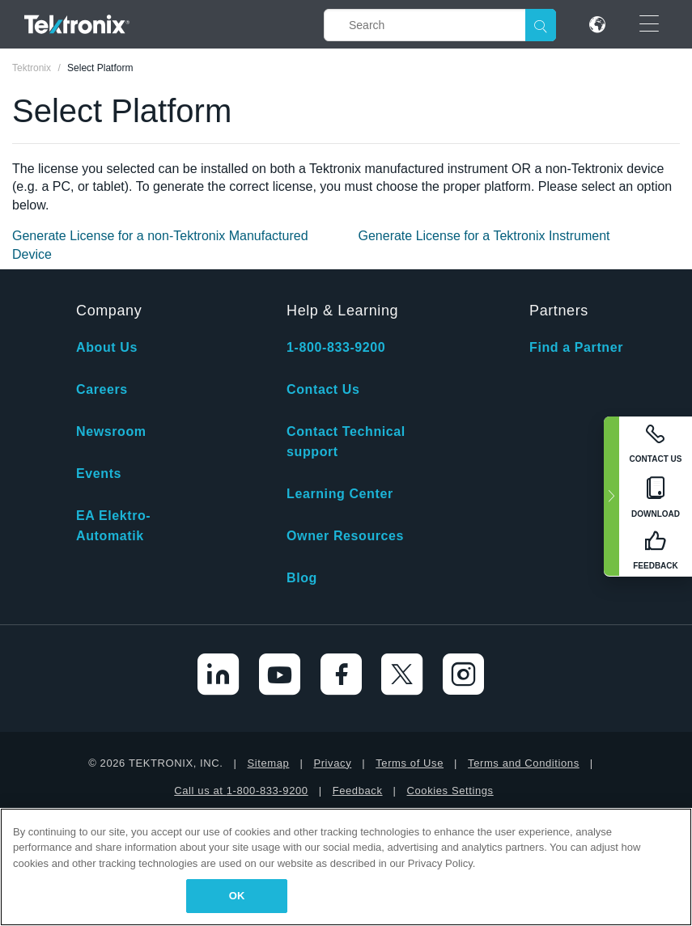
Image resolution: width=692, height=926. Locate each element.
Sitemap (269, 763)
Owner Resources (345, 536)
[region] (346, 867)
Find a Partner (576, 347)
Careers (102, 389)
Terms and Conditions (523, 763)
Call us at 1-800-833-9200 (241, 790)
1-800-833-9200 (336, 347)
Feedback (358, 790)
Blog (302, 578)
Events (98, 473)
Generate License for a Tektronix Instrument (484, 236)
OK (237, 896)
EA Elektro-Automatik (113, 526)
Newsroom (111, 431)
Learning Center (340, 494)
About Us (107, 347)
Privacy (332, 763)
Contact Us (323, 389)
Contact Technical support (346, 442)
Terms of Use (410, 763)
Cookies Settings (450, 790)
